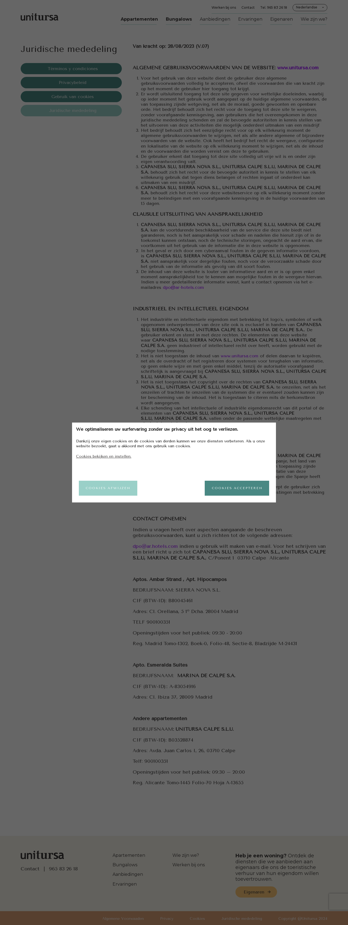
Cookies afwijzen (108, 488)
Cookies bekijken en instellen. (103, 456)
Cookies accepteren (237, 488)
